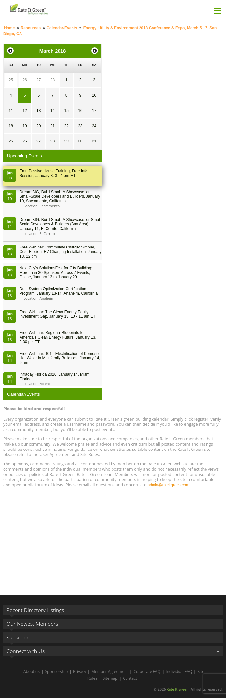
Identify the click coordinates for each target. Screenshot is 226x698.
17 (94, 110)
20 (38, 126)
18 (11, 126)
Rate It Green (177, 689)
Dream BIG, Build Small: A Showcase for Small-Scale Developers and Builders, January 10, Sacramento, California (60, 196)
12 (24, 110)
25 (11, 80)
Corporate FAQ (146, 671)
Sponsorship (56, 671)
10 (94, 95)
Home (9, 28)
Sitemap (110, 678)
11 (11, 110)
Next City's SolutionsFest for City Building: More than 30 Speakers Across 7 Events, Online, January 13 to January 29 (56, 272)
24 (94, 126)
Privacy (79, 671)
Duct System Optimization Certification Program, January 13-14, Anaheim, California (59, 291)
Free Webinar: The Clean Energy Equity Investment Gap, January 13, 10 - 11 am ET (57, 314)
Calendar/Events (62, 28)
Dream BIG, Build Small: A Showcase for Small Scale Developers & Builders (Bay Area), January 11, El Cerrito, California (60, 224)
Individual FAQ (179, 671)
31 (94, 141)
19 (24, 126)
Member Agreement (109, 671)
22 (66, 126)
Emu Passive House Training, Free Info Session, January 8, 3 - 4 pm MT (53, 173)
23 (80, 126)
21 (52, 126)
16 (80, 110)
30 (80, 141)
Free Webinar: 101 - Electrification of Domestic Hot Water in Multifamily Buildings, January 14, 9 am (60, 358)
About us (31, 671)
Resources (31, 28)
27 (38, 80)
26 (24, 80)
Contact (130, 678)
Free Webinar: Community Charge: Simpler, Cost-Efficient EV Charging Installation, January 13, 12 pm (61, 252)
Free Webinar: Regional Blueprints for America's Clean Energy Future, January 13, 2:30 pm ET (58, 337)
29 (66, 141)
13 (38, 110)
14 (52, 110)
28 (52, 80)
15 (66, 110)
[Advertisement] (113, 538)
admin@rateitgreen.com (168, 485)
